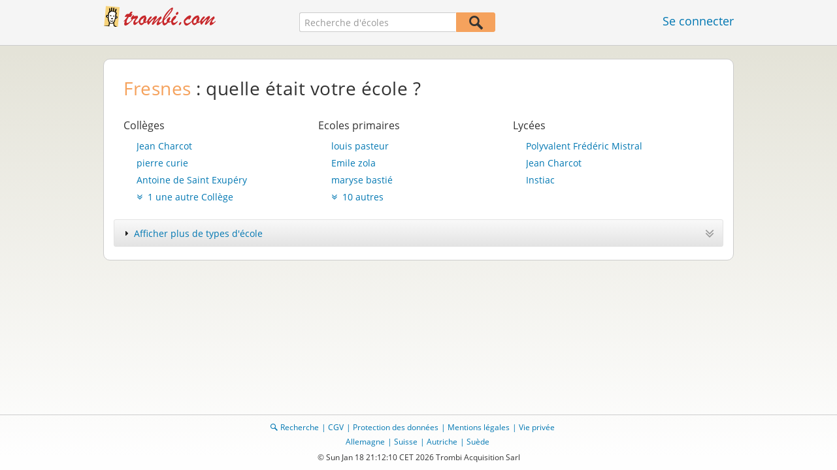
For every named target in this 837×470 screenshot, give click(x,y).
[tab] (418, 233)
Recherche (299, 427)
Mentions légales (479, 427)
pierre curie (162, 163)
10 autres (357, 197)
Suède (478, 441)
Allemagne (365, 441)
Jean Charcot (164, 146)
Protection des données (395, 427)
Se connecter (698, 21)
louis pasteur (360, 146)
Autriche (442, 441)
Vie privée (537, 427)
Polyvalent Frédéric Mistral (584, 146)
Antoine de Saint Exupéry (192, 180)
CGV (336, 427)
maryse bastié (362, 180)
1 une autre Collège (185, 197)
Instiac (540, 180)
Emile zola (353, 163)
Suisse (406, 441)
